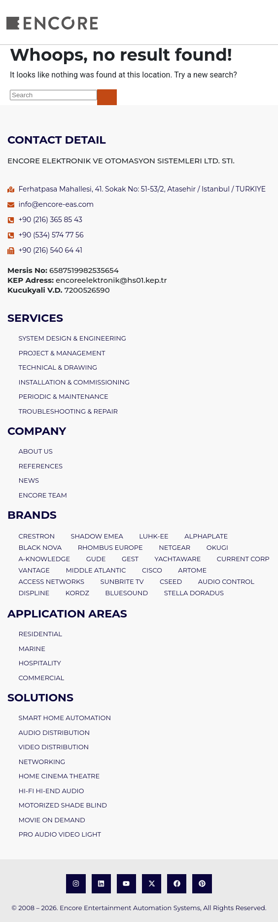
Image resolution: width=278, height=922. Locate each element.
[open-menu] (266, 22)
